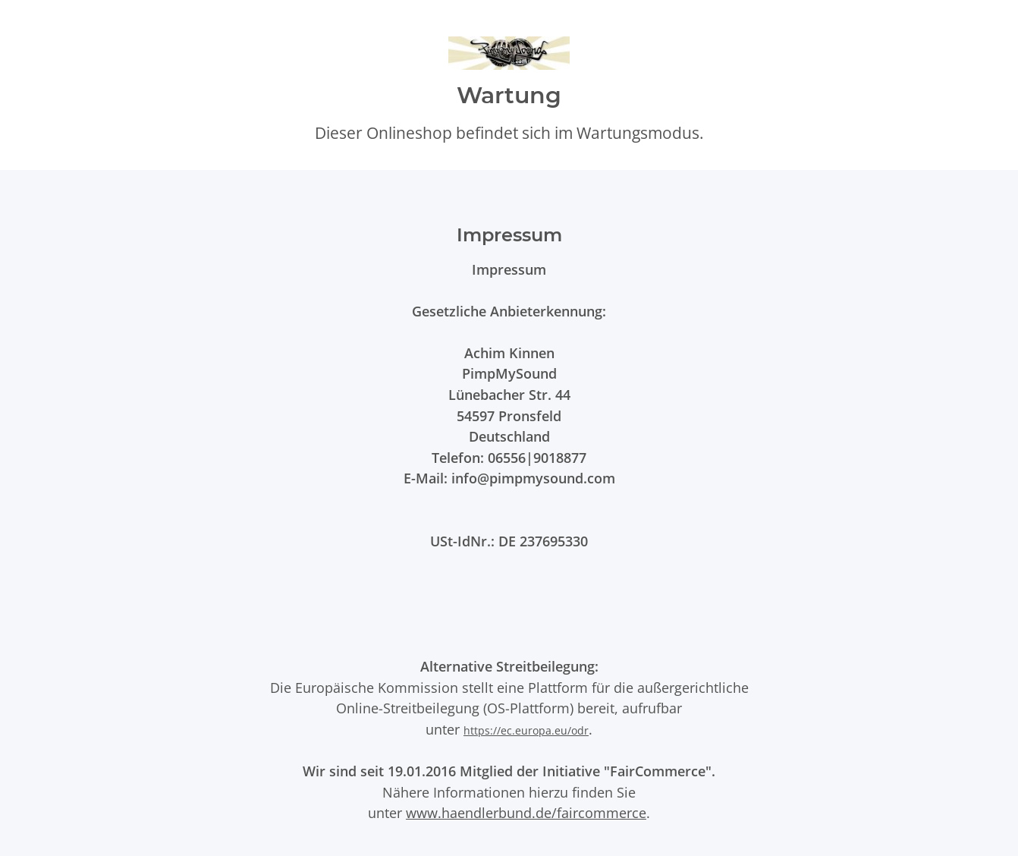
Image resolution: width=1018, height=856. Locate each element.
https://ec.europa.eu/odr (526, 730)
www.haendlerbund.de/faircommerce (526, 812)
